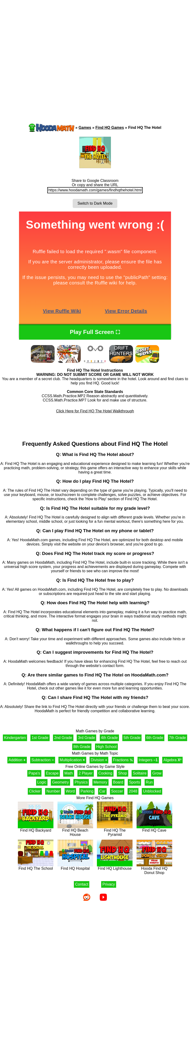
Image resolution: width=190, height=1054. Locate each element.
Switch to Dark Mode (95, 203)
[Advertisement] (49, 53)
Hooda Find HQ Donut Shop (154, 869)
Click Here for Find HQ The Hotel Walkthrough (95, 411)
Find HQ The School (35, 866)
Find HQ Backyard (35, 828)
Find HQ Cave (154, 828)
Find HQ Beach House (75, 831)
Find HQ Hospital (75, 866)
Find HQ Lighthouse (115, 866)
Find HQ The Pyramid (115, 831)
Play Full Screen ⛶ (95, 332)
